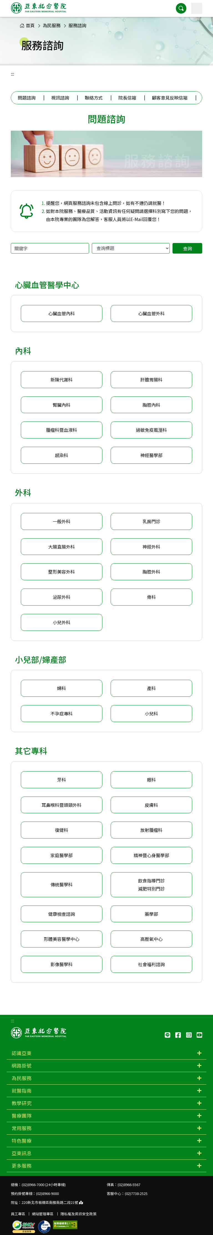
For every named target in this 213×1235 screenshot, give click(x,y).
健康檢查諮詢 (61, 914)
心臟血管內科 (61, 313)
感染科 (61, 455)
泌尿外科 (61, 597)
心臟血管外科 (151, 313)
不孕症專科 (61, 713)
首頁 (27, 25)
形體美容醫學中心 (61, 939)
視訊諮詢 (60, 97)
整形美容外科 (61, 571)
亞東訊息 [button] (22, 1153)
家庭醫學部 (61, 855)
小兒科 (151, 713)
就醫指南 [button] (22, 1090)
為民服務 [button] (22, 1078)
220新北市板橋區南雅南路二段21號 (52, 1202)
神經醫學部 (151, 455)
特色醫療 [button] (22, 1140)
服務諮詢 (77, 25)
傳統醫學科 (61, 884)
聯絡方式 (94, 97)
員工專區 (18, 1213)
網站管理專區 (43, 1213)
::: (12, 73)
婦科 (61, 688)
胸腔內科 (151, 404)
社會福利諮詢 (151, 964)
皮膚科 (151, 805)
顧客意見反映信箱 (169, 97)
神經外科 (151, 546)
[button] (181, 8)
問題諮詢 (27, 97)
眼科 (151, 779)
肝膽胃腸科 (151, 379)
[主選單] (196, 8)
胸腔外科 (151, 571)
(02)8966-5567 (129, 1184)
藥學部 (151, 914)
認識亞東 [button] (22, 1053)
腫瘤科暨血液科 (61, 429)
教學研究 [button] (22, 1103)
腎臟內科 (61, 404)
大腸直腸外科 (61, 546)
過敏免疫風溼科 (151, 429)
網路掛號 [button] (22, 1065)
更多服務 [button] (22, 1165)
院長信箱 (127, 97)
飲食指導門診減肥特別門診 (151, 884)
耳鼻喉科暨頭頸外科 (62, 805)
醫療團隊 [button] (22, 1115)
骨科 (151, 597)
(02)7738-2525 (136, 1193)
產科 (151, 688)
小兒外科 (61, 622)
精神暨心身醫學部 (151, 855)
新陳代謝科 (61, 379)
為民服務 (51, 25)
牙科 (61, 779)
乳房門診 (151, 521)
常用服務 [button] (22, 1128)
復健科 (61, 830)
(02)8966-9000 (47, 1193)
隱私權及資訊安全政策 (78, 1213)
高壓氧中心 (151, 939)
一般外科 (61, 521)
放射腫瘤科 (151, 830)
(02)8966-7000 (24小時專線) (44, 1184)
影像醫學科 (61, 964)
